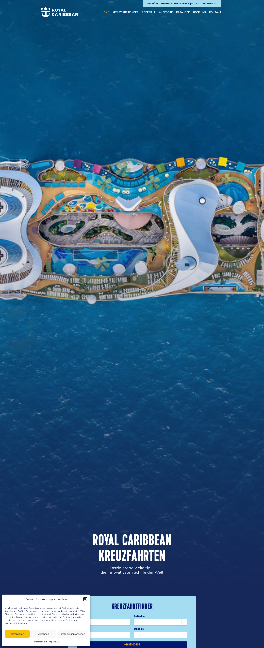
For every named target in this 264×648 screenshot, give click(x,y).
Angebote (166, 12)
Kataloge (183, 12)
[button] (85, 599)
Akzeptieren (17, 633)
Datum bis (139, 629)
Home (105, 12)
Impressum (54, 641)
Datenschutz (40, 641)
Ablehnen (43, 633)
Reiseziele (149, 12)
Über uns (199, 12)
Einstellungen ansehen (72, 633)
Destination (139, 616)
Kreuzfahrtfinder (125, 12)
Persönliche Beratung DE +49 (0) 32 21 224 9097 (180, 3)
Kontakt (215, 12)
